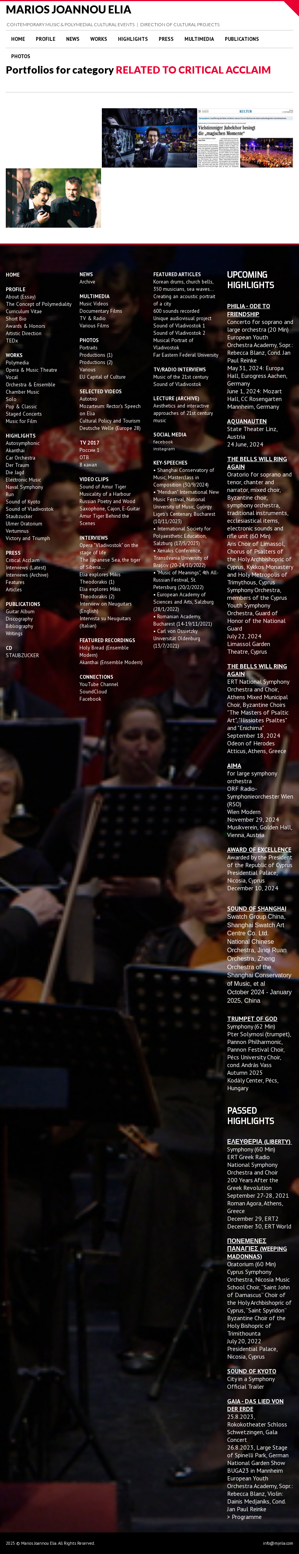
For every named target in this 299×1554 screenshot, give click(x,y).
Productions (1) (96, 354)
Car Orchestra (20, 457)
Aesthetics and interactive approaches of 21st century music (183, 413)
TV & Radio (93, 318)
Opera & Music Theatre (31, 369)
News (73, 39)
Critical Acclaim (23, 560)
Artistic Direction (24, 333)
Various (88, 369)
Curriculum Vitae (24, 311)
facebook (163, 442)
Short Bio (16, 318)
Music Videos (94, 303)
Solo (11, 399)
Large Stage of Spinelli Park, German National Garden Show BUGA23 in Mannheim (258, 1458)
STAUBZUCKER (22, 655)
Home (18, 39)
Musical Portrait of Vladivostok (173, 344)
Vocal (12, 377)
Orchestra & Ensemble (30, 384)
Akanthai (15, 450)
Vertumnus (17, 530)
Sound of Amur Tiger (103, 486)
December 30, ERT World (259, 1226)
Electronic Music (23, 479)
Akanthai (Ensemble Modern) (111, 662)
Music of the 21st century (180, 376)
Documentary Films (101, 310)
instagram (164, 448)
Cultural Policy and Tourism (110, 420)
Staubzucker (19, 516)
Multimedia (199, 39)
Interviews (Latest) (26, 567)
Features (15, 582)
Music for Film (21, 421)
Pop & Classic (21, 406)
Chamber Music (22, 391)
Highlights (133, 39)
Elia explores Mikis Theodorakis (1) (100, 578)
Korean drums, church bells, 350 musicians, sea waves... (183, 285)
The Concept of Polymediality (38, 303)
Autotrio (88, 398)
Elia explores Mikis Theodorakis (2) (100, 593)
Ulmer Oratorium (24, 523)
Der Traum (17, 465)
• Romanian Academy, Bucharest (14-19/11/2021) (182, 620)
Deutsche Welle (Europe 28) (110, 428)
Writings (14, 633)
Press (166, 39)
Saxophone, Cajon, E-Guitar (110, 508)
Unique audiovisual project (182, 318)
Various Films (94, 325)
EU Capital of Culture (103, 376)
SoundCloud (93, 691)
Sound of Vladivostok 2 (179, 332)
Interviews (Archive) (27, 574)
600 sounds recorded (176, 310)
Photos (20, 56)
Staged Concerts (24, 413)
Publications (242, 39)
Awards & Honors (25, 325)
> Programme (244, 1516)
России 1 (90, 449)
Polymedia (17, 362)
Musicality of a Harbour (105, 493)
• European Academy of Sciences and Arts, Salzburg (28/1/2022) (183, 602)
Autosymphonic (23, 443)
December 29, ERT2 (253, 1218)
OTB (84, 457)
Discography (19, 618)
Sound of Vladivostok (29, 508)
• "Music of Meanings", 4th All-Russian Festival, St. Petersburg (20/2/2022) (186, 580)
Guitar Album (20, 611)
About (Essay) (21, 296)
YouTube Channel (99, 684)
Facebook (90, 698)
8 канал (88, 464)
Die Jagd (15, 472)
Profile (45, 39)
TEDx (12, 340)
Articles (14, 589)
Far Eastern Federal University (185, 354)
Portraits (89, 347)
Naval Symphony (24, 486)
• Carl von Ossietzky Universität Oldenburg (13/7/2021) (176, 638)
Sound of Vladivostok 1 (179, 325)
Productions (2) (96, 362)
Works (98, 39)
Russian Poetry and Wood (107, 501)
